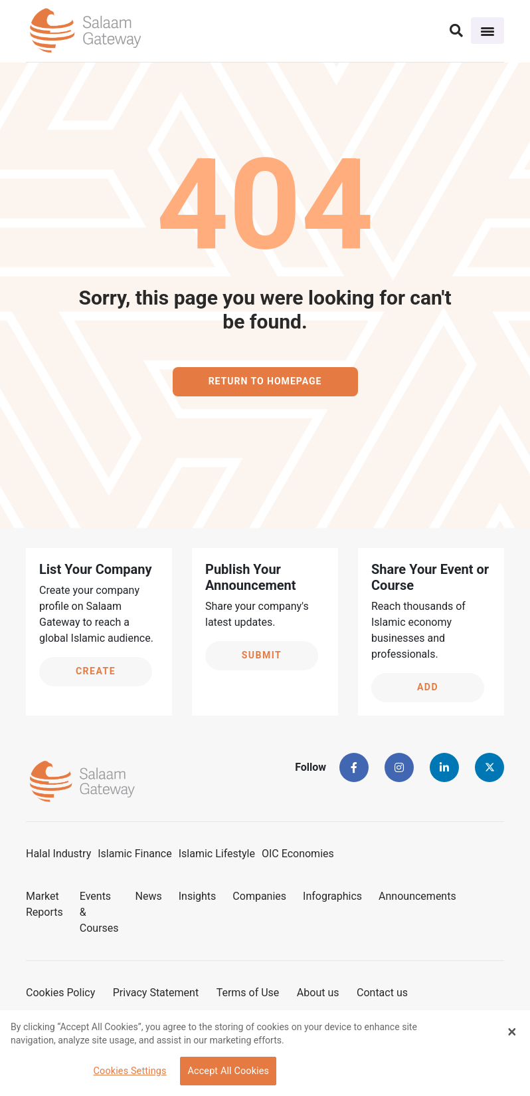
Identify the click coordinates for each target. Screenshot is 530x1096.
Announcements (417, 896)
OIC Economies (298, 853)
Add (427, 687)
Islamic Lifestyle (217, 853)
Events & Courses (99, 912)
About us (318, 992)
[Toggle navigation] (487, 30)
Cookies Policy (60, 992)
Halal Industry (58, 853)
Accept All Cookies (228, 1071)
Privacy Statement (156, 992)
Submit (262, 655)
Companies (259, 896)
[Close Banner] (512, 1031)
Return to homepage (265, 381)
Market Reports (44, 904)
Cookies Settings (130, 1071)
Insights (198, 896)
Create (96, 671)
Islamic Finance (134, 853)
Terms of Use (248, 992)
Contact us (382, 992)
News (148, 896)
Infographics (332, 896)
